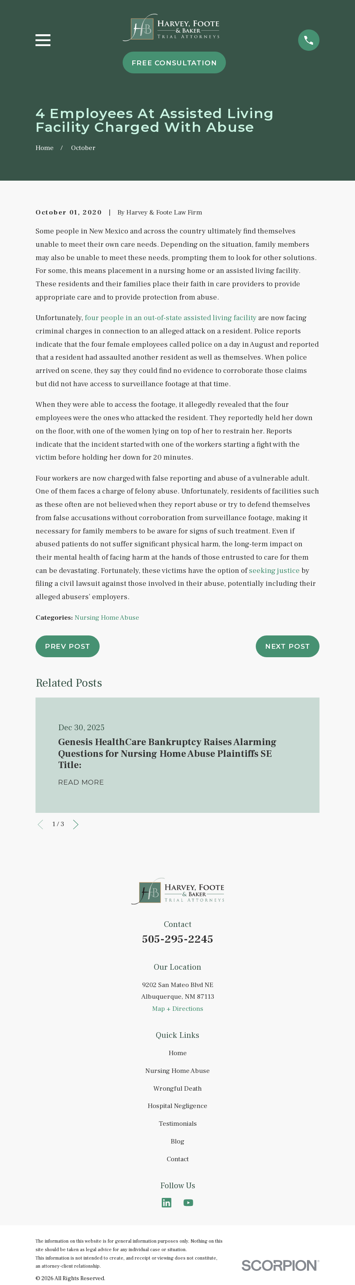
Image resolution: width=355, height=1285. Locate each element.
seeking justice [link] (274, 570)
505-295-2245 (177, 939)
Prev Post (68, 646)
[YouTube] (188, 1203)
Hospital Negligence (177, 1106)
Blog (177, 1141)
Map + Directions (177, 1008)
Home (178, 1053)
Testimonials (178, 1123)
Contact (178, 1159)
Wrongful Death (177, 1088)
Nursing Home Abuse (107, 617)
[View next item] (76, 824)
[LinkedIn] (166, 1203)
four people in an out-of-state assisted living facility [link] (171, 318)
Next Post (288, 646)
